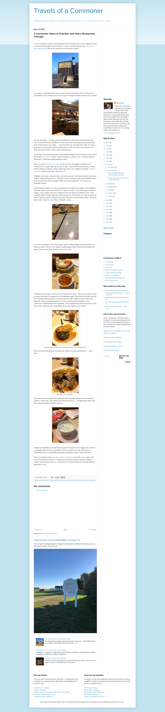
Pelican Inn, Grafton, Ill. (91, 694)
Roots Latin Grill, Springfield (113, 337)
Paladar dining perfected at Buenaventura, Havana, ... (116, 174)
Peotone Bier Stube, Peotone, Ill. (94, 692)
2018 (107, 200)
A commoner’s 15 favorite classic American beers (51, 650)
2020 (107, 161)
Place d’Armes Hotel (112, 280)
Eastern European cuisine (46, 480)
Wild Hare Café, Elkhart (111, 350)
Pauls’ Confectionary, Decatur (113, 346)
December (111, 167)
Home (66, 530)
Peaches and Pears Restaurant (63, 457)
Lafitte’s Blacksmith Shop (114, 273)
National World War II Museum (115, 278)
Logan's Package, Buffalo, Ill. (44, 696)
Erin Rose (109, 267)
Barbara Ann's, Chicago (91, 690)
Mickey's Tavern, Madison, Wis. (45, 694)
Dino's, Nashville (40, 690)
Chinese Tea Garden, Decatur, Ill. (94, 696)
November (111, 170)
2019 (107, 164)
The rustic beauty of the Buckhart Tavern (57, 639)
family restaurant (59, 480)
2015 (107, 209)
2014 (107, 213)
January (110, 196)
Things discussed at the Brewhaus (55, 658)
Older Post (93, 530)
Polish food (67, 480)
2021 (107, 158)
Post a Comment (42, 490)
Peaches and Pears (53, 164)
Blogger (121, 702)
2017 (107, 203)
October (110, 184)
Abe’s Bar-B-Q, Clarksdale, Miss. (117, 290)
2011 (107, 222)
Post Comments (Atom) (49, 533)
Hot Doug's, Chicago (90, 688)
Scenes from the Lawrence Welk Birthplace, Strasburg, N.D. (57, 540)
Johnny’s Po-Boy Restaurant (114, 270)
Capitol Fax (48, 157)
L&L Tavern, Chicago (42, 688)
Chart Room (109, 262)
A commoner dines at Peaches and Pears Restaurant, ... (118, 179)
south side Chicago (76, 480)
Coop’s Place (110, 265)
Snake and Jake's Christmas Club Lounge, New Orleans (52, 692)
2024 (107, 149)
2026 (107, 142)
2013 (107, 216)
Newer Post (38, 530)
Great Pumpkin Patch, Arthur (113, 342)
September (111, 187)
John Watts (120, 103)
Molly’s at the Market (112, 275)
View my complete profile (112, 133)
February (111, 193)
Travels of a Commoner (68, 10)
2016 (107, 206)
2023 (107, 152)
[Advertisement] (65, 510)
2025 (107, 146)
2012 (107, 219)
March (110, 190)
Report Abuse (109, 228)
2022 (107, 155)
